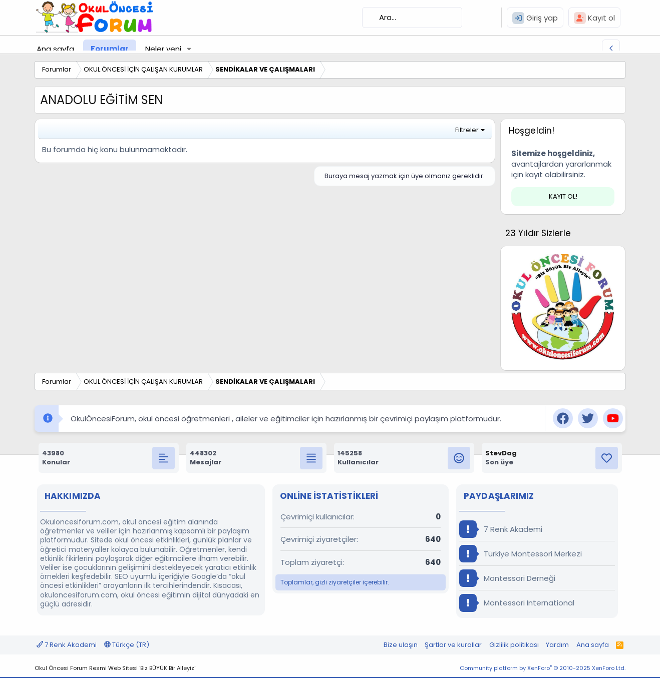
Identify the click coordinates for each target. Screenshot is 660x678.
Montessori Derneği (507, 578)
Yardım (557, 644)
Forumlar (110, 49)
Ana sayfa (55, 49)
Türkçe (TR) (126, 644)
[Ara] (412, 17)
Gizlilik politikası (514, 644)
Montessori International (516, 602)
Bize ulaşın (401, 644)
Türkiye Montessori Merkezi (520, 553)
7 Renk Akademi (500, 529)
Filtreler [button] (467, 130)
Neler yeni (163, 49)
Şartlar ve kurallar (453, 644)
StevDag (501, 453)
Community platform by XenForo (542, 668)
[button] (189, 49)
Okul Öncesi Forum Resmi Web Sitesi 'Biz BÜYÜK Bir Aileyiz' (115, 668)
